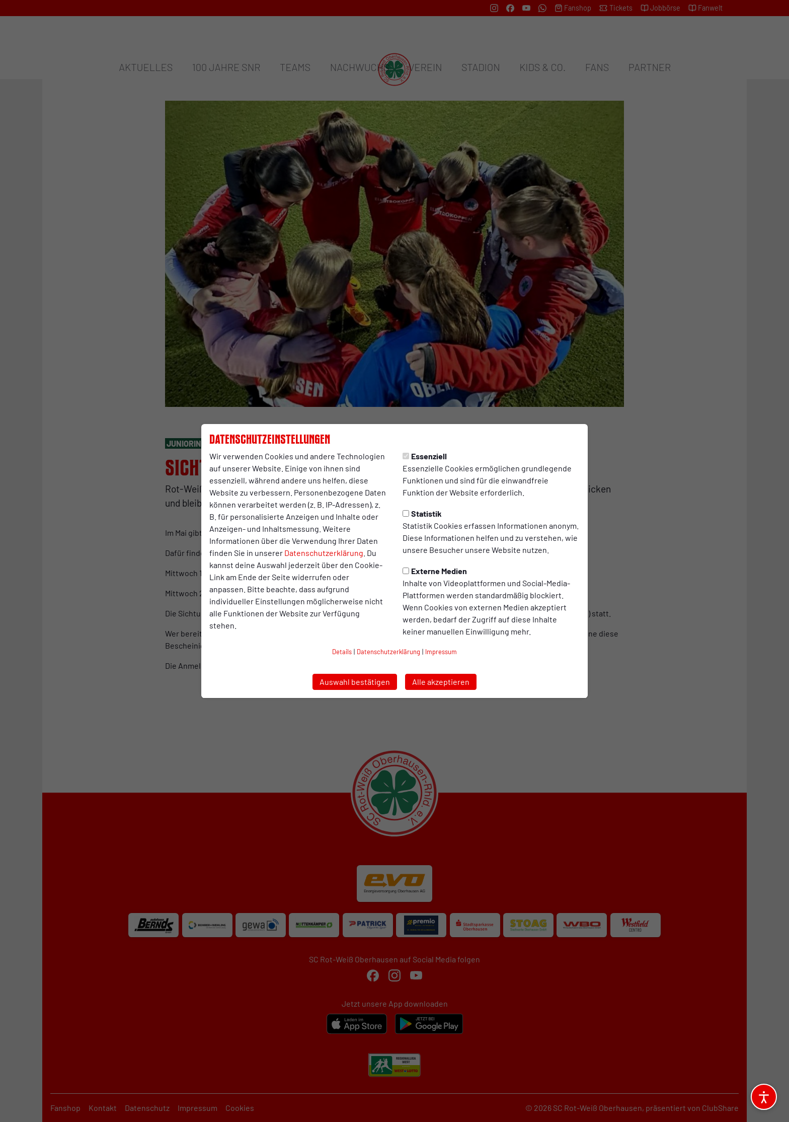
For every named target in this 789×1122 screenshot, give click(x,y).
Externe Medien (435, 571)
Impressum (441, 652)
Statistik (422, 513)
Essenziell (425, 456)
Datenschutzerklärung (323, 552)
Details (342, 652)
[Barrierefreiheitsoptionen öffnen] (764, 1097)
